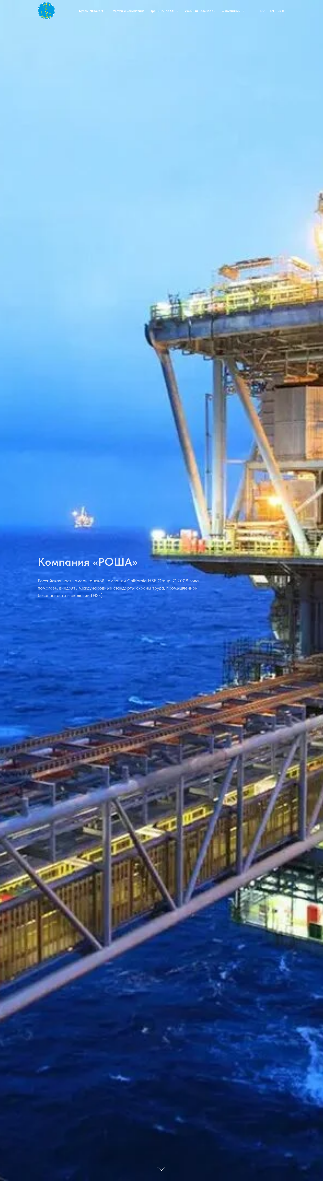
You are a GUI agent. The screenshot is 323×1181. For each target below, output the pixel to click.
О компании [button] (231, 11)
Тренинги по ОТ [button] (163, 11)
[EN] (272, 10)
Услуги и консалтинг (128, 11)
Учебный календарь (199, 11)
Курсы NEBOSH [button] (91, 11)
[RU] (262, 10)
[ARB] (281, 10)
